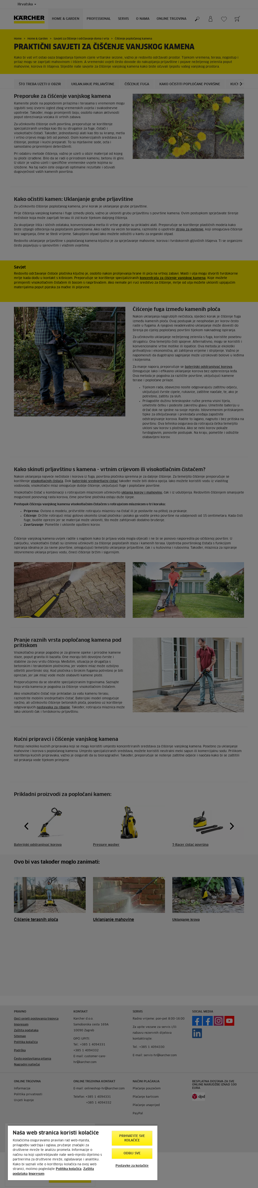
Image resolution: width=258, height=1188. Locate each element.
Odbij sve (132, 1153)
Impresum (36, 1174)
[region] (82, 1152)
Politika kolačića (69, 1169)
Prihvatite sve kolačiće (132, 1138)
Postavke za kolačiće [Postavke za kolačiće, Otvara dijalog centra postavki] (132, 1165)
